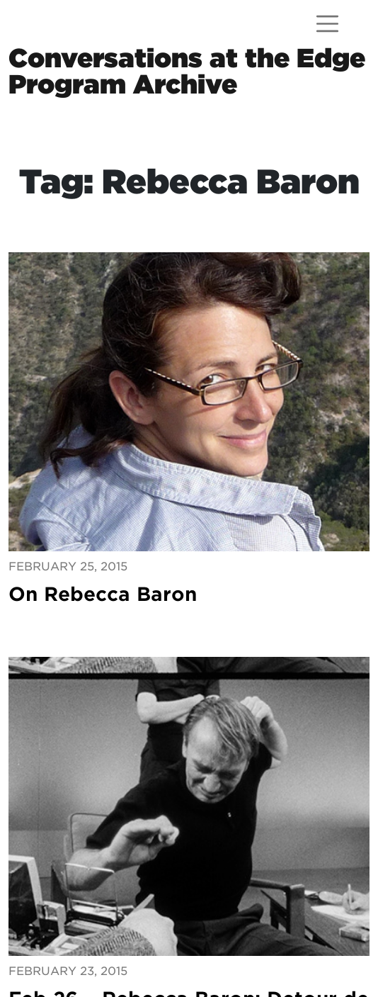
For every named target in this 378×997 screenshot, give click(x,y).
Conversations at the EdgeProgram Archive (186, 71)
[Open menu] (327, 23)
